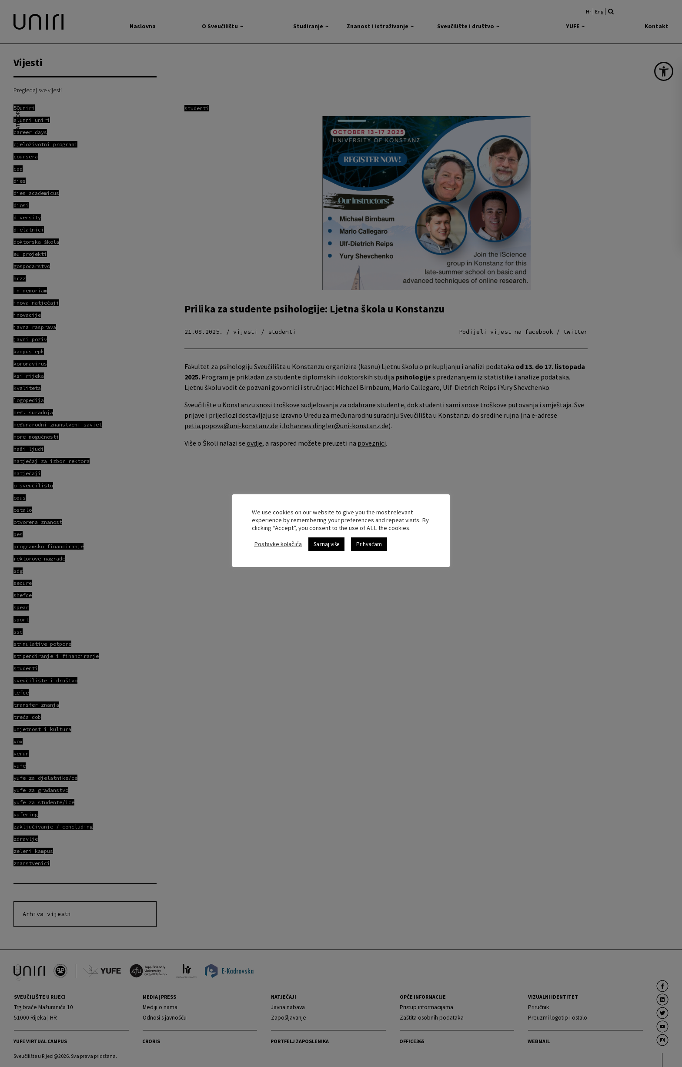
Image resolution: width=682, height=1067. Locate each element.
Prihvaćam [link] (369, 544)
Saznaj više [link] (326, 544)
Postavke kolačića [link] (278, 544)
